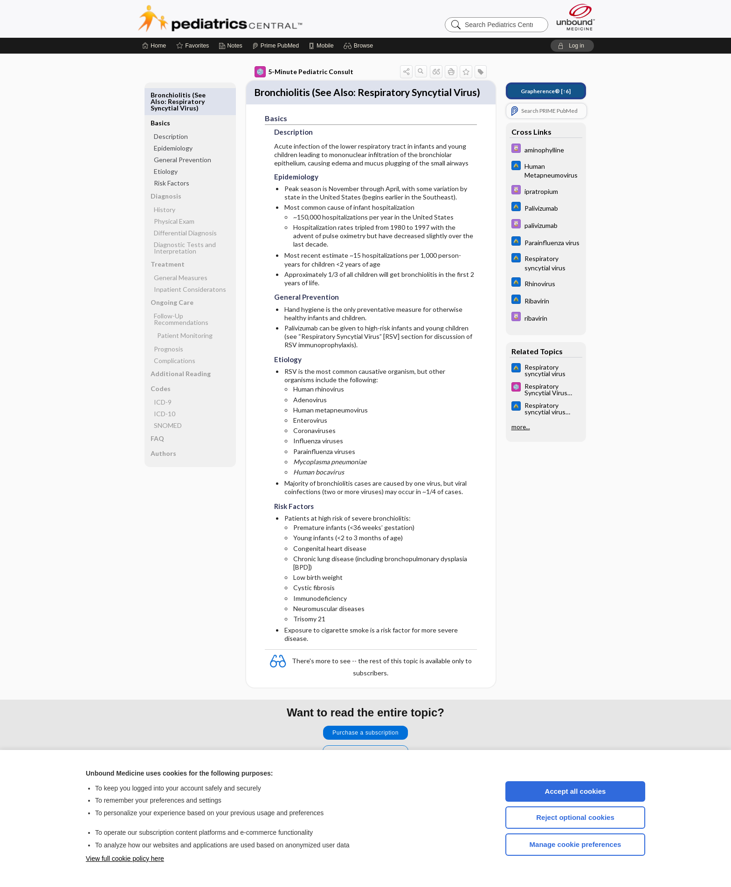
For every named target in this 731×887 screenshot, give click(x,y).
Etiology (166, 143)
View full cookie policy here (125, 858)
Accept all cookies (575, 791)
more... (520, 427)
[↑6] (546, 91)
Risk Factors (171, 155)
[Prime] (275, 46)
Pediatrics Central (253, 19)
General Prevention (182, 132)
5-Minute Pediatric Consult (304, 71)
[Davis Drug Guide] (546, 149)
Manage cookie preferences (575, 844)
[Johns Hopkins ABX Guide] (546, 170)
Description (171, 108)
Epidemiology (173, 120)
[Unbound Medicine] (575, 17)
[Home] (154, 46)
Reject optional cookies (575, 817)
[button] (360, 46)
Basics (160, 95)
